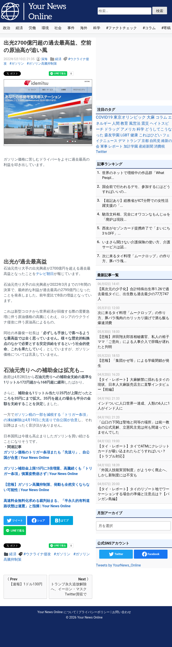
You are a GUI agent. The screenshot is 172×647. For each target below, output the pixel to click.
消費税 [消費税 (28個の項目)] (159, 146)
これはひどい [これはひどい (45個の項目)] (150, 135)
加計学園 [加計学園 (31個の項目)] (131, 146)
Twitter (116, 554)
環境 (45, 28)
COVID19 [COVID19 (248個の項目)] (104, 117)
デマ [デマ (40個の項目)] (121, 141)
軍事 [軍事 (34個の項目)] (104, 146)
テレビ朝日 (45, 274)
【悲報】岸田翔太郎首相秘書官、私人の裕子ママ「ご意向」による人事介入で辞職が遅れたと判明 (134, 339)
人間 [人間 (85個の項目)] (116, 123)
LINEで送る (14, 530)
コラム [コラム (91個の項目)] (161, 117)
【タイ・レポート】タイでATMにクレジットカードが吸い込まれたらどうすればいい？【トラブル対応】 (134, 448)
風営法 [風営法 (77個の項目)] (134, 123)
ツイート (15, 520)
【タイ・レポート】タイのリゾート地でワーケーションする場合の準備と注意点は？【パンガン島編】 (134, 491)
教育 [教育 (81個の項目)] (124, 123)
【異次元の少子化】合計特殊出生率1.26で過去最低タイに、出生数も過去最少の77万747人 (134, 291)
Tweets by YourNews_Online (118, 565)
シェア (38, 520)
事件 (71, 28)
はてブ (62, 520)
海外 (83, 28)
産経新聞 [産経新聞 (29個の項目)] (146, 146)
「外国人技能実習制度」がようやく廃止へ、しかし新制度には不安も (134, 470)
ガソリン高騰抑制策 (43, 63)
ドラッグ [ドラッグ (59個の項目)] (112, 129)
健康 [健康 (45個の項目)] (134, 135)
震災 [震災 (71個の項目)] (145, 123)
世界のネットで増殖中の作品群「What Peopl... (133, 175)
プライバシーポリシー (94, 612)
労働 (32, 28)
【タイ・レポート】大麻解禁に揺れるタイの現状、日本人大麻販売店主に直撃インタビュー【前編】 (134, 382)
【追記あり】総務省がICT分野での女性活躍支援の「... (135, 203)
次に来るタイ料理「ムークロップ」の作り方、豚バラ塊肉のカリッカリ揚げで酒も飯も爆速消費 (134, 315)
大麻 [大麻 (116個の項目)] (151, 117)
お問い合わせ (121, 612)
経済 (19, 28)
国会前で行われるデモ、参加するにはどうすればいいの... (136, 189)
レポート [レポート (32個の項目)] (115, 146)
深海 (44, 59)
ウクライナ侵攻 (38, 554)
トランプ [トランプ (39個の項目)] (133, 141)
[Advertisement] (48, 208)
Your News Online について (56, 612)
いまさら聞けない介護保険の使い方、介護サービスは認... (136, 244)
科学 (96, 28)
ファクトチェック (122, 28)
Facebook (150, 554)
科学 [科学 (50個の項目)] (140, 129)
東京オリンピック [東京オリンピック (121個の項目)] (130, 117)
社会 (58, 28)
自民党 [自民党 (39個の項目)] (155, 141)
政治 (6, 28)
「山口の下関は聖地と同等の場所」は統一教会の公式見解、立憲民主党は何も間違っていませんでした (134, 424)
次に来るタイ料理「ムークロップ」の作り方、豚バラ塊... (136, 258)
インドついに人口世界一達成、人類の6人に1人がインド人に (134, 403)
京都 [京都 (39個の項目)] (145, 141)
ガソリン (17, 63)
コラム (150, 28)
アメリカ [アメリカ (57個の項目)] (128, 129)
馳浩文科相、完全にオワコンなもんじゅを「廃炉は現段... (136, 216)
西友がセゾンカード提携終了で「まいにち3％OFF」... (136, 230)
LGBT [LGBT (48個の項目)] (124, 135)
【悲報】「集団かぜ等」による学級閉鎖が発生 (134, 360)
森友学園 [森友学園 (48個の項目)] (112, 135)
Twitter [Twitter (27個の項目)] (101, 152)
